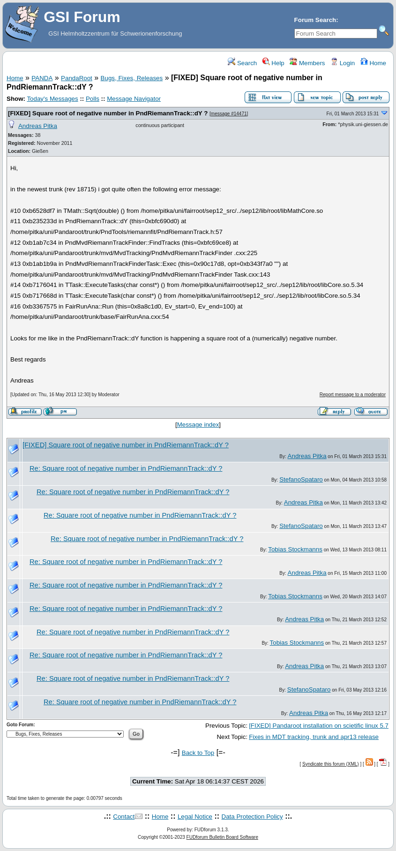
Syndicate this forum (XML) (330, 764)
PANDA (41, 78)
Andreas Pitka (37, 125)
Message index (198, 424)
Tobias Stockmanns (295, 549)
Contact (123, 816)
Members (307, 63)
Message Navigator (134, 98)
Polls (92, 98)
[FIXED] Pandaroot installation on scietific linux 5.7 (319, 725)
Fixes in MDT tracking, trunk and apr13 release (314, 736)
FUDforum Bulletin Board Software (222, 837)
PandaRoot (76, 78)
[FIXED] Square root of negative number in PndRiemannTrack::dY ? (108, 113)
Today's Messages (52, 98)
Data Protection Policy (252, 816)
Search (242, 63)
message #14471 (229, 113)
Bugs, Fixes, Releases (132, 78)
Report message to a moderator (353, 394)
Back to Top (198, 752)
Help (273, 63)
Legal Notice (195, 816)
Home (373, 63)
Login (342, 63)
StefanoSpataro (301, 479)
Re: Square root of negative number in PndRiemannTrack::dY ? (126, 468)
